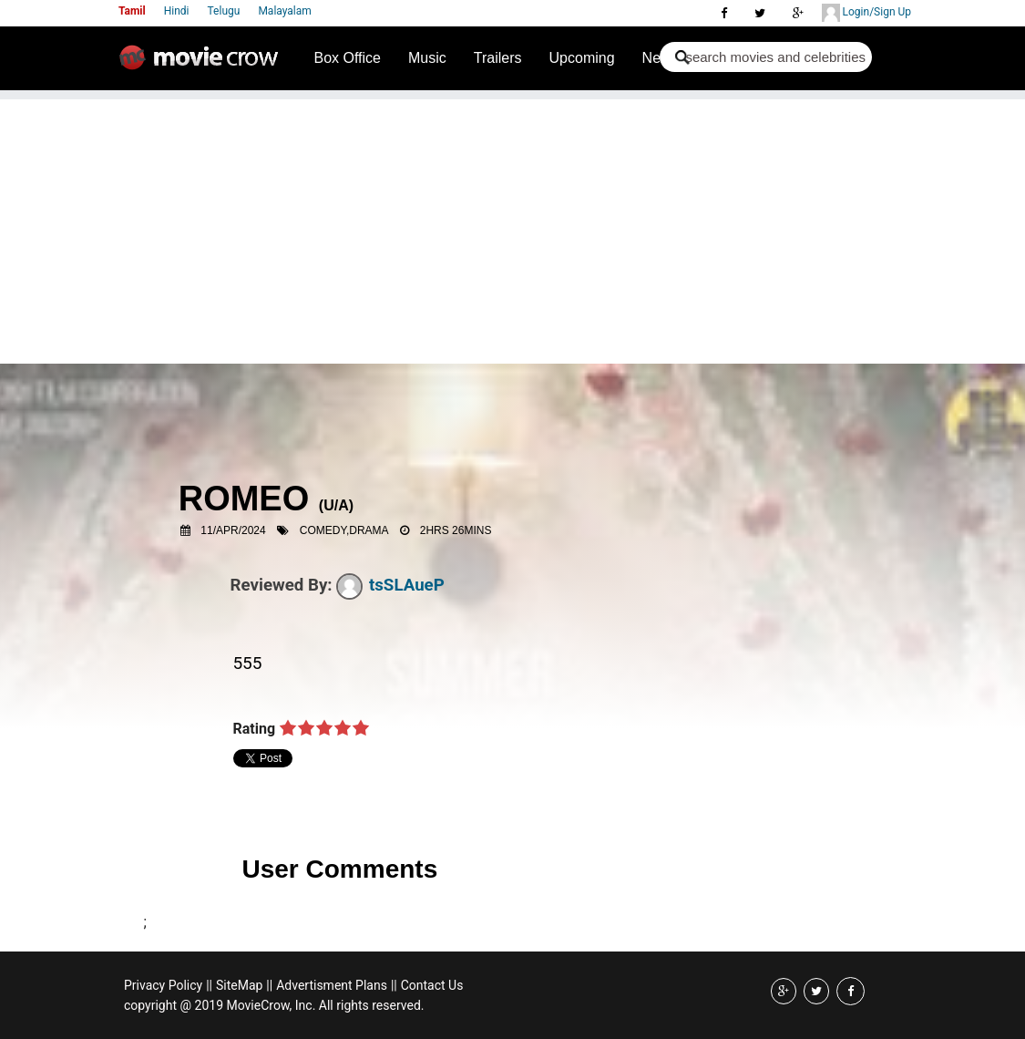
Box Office (348, 58)
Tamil (132, 11)
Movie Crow (203, 65)
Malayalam (284, 11)
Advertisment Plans (331, 985)
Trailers (498, 58)
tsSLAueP (390, 585)
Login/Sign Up (866, 13)
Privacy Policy (163, 985)
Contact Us (432, 985)
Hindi (177, 11)
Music (427, 58)
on (288, 729)
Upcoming (582, 58)
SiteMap (239, 985)
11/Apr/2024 (232, 530)
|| (209, 985)
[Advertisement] (512, 227)
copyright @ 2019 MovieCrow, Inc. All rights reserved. (274, 1005)
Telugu (224, 11)
